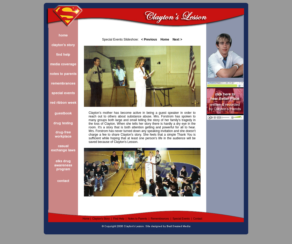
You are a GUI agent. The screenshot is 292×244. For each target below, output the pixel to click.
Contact (197, 218)
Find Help (118, 218)
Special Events (181, 218)
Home (86, 218)
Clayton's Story (101, 218)
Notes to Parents (137, 218)
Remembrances (160, 218)
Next (176, 39)
